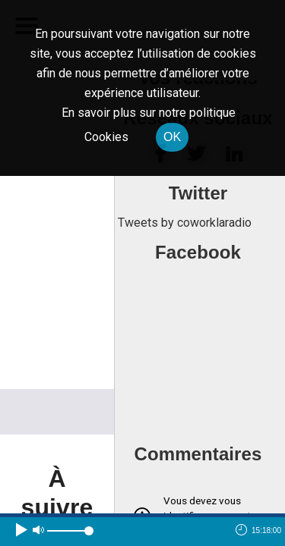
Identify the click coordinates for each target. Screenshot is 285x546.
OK (172, 136)
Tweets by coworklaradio (185, 222)
